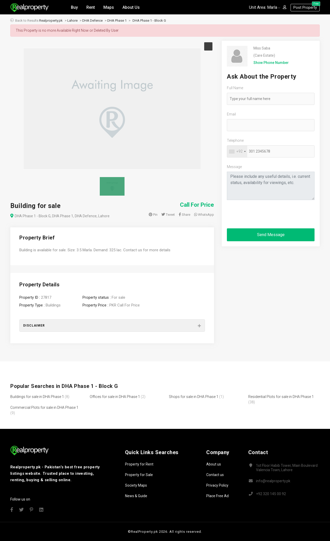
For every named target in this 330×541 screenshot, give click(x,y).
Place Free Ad (217, 496)
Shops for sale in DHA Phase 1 (193, 397)
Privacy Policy (217, 485)
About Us (131, 7)
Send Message (271, 234)
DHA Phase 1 (117, 20)
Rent (90, 7)
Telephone (235, 140)
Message (234, 167)
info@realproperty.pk (273, 481)
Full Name (235, 88)
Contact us (215, 475)
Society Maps (136, 485)
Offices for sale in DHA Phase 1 (115, 397)
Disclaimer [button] (34, 325)
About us (213, 464)
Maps (108, 7)
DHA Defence (92, 20)
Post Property (306, 7)
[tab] (112, 325)
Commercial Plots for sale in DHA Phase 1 (44, 407)
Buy (74, 7)
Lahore (72, 20)
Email (231, 114)
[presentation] (266, 214)
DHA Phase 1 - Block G (149, 20)
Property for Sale (139, 475)
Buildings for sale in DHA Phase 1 (37, 397)
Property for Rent (139, 464)
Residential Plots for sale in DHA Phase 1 (281, 397)
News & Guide (136, 496)
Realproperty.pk (51, 20)
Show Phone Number (271, 63)
